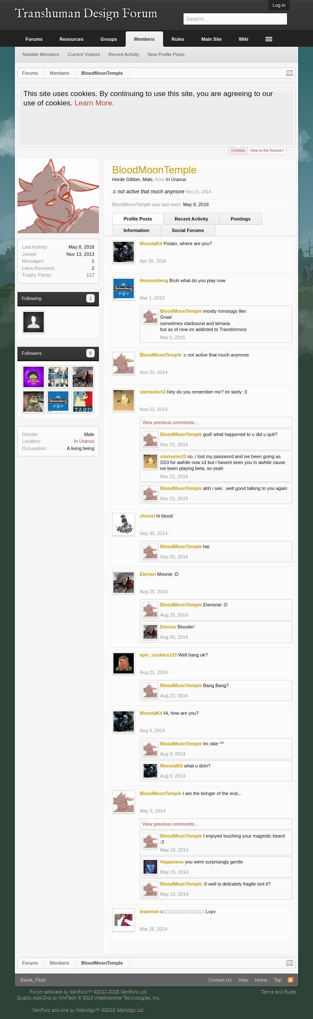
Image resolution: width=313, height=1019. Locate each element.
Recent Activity (191, 218)
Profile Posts (138, 218)
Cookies (238, 150)
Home (261, 979)
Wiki (243, 39)
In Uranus (84, 441)
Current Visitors (84, 54)
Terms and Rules (278, 991)
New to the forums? (267, 150)
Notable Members (41, 54)
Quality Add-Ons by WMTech (88, 997)
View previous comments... (170, 422)
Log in (279, 5)
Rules (178, 39)
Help (243, 979)
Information (136, 230)
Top (278, 979)
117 (90, 274)
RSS (290, 980)
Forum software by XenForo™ (89, 991)
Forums (33, 39)
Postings (240, 218)
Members (144, 39)
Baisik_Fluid (32, 979)
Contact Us (220, 979)
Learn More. (94, 103)
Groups (109, 39)
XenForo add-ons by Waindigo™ (66, 1009)
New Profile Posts (166, 54)
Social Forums (188, 230)
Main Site (211, 39)
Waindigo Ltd (130, 1009)
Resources (71, 39)
